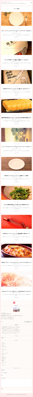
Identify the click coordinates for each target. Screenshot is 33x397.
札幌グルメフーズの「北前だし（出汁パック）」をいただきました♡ (10, 328)
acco (16, 61)
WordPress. (25, 394)
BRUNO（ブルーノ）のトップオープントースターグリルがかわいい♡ (16, 262)
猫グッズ (3, 345)
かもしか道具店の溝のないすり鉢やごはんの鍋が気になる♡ (16, 204)
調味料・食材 (3, 358)
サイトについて (4, 365)
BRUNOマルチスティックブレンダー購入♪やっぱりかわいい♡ (16, 88)
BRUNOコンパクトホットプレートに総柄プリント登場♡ (16, 175)
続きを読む (16, 210)
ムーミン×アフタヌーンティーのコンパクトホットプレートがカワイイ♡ (16, 147)
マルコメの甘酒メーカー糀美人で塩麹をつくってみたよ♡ (16, 59)
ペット (3, 348)
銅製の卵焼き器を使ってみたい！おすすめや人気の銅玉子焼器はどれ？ (16, 117)
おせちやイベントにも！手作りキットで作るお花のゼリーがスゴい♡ (16, 291)
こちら (8, 318)
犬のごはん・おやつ (4, 349)
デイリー (3, 342)
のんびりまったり (6, 2)
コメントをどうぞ (19, 61)
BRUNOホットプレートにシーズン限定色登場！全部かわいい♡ (16, 233)
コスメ (3, 351)
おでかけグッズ (4, 343)
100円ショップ (4, 354)
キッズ (3, 363)
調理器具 (16, 259)
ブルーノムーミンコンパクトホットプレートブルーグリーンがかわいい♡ (16, 31)
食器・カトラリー (4, 357)
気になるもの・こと (4, 346)
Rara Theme (19, 394)
